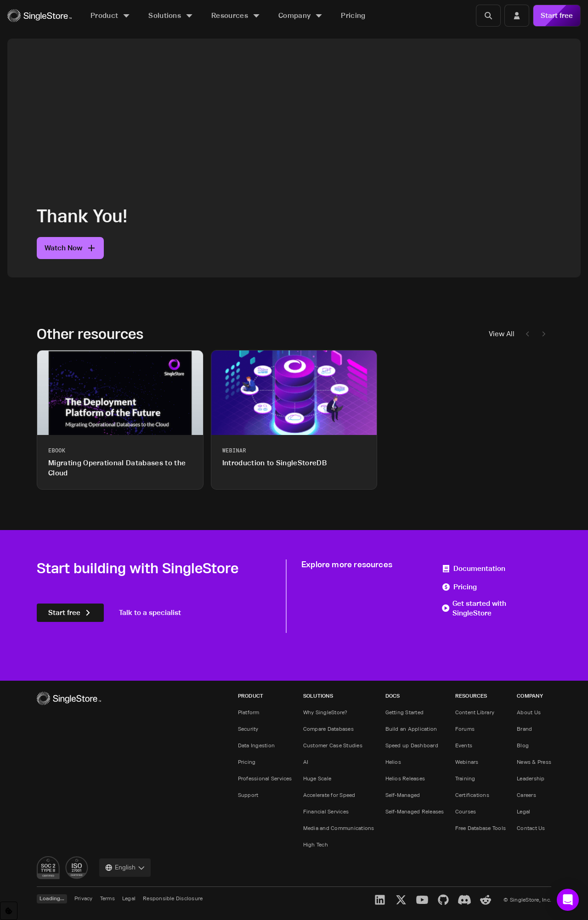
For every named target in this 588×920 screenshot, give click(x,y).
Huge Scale (317, 778)
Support (248, 794)
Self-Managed (402, 794)
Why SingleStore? (325, 712)
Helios (393, 761)
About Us (529, 712)
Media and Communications (338, 827)
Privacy (83, 898)
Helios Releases (405, 778)
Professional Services (265, 778)
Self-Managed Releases (414, 811)
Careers (526, 794)
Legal (523, 811)
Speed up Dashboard (411, 745)
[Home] (39, 16)
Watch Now (70, 247)
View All (501, 333)
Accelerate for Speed (329, 794)
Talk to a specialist (150, 612)
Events (463, 745)
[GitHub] (443, 899)
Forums (465, 728)
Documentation (473, 568)
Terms (107, 898)
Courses (465, 811)
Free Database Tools (480, 827)
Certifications (472, 794)
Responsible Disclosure (173, 898)
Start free (557, 15)
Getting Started (404, 712)
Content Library (475, 712)
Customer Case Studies (332, 745)
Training (465, 778)
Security (248, 728)
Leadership (530, 778)
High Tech (315, 844)
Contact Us (531, 827)
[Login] (516, 16)
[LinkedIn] (380, 899)
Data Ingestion (256, 745)
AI (305, 761)
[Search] (488, 16)
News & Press (534, 761)
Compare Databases (328, 728)
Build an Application (411, 728)
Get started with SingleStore (473, 608)
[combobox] (125, 867)
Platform (249, 712)
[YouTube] (422, 899)
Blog (523, 745)
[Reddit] (485, 899)
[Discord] (464, 899)
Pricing (459, 586)
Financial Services (326, 811)
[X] (401, 899)
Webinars (467, 761)
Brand (524, 728)
